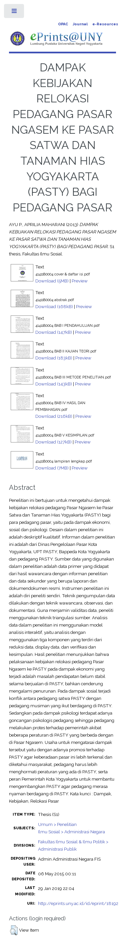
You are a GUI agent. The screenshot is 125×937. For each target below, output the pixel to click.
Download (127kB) (53, 441)
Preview (80, 280)
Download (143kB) (53, 383)
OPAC (63, 24)
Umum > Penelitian (57, 824)
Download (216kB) (53, 416)
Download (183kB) (53, 357)
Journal (80, 24)
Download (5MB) (52, 280)
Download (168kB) (54, 306)
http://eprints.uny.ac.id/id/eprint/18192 (78, 903)
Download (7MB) (52, 468)
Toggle (14, 12)
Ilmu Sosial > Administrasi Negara (71, 831)
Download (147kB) (53, 332)
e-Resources (105, 24)
